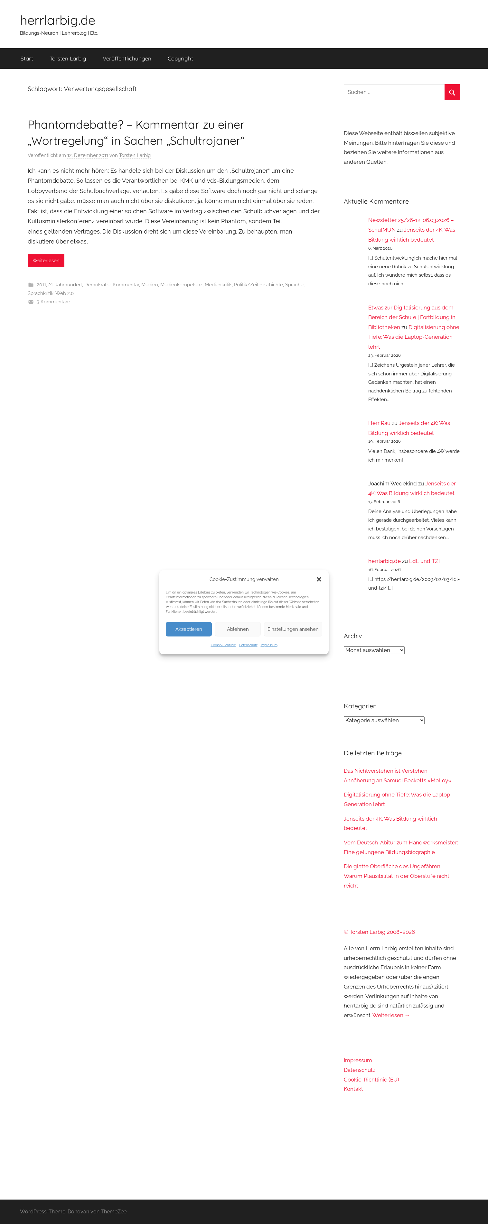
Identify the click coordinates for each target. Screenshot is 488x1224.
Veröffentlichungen (127, 58)
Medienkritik (218, 285)
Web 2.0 (64, 293)
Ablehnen (238, 629)
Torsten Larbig (68, 58)
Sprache (294, 285)
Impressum (269, 645)
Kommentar (126, 285)
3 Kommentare (53, 302)
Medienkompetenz (181, 285)
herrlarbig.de (57, 20)
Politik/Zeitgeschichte (258, 285)
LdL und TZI (424, 561)
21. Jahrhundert (65, 285)
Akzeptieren (188, 629)
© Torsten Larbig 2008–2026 (379, 932)
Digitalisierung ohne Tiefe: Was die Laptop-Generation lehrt (413, 337)
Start (27, 58)
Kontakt (353, 1089)
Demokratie (97, 285)
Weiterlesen (46, 260)
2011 (41, 285)
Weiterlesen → (391, 1015)
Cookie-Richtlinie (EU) (371, 1079)
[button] (319, 579)
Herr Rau (379, 423)
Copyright (180, 58)
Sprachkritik (40, 293)
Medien (149, 285)
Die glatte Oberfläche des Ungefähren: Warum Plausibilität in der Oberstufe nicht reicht (396, 876)
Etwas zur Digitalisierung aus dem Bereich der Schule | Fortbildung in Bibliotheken (411, 317)
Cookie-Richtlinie (223, 645)
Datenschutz (248, 645)
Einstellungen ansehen (293, 629)
